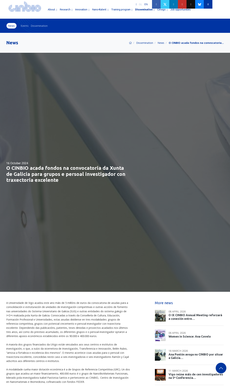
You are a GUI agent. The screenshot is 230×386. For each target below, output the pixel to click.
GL (140, 4)
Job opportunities (180, 12)
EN (146, 4)
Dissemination (39, 25)
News (11, 25)
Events (25, 25)
